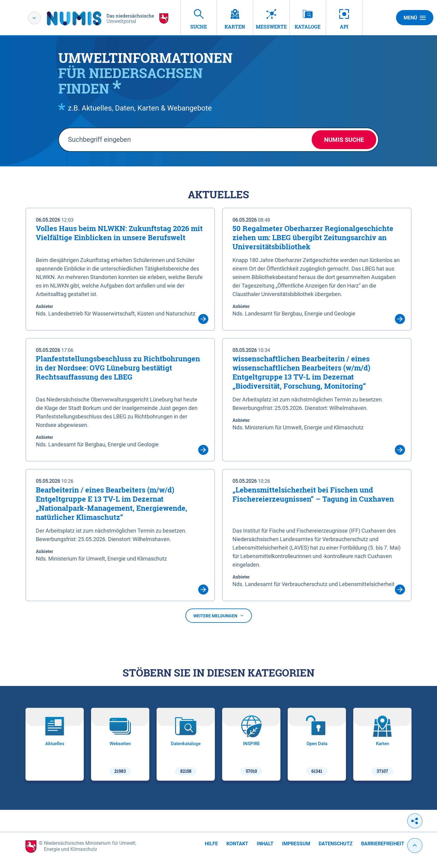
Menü (415, 18)
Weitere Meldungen (218, 615)
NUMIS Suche (344, 139)
